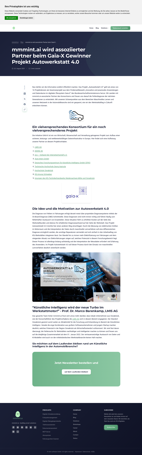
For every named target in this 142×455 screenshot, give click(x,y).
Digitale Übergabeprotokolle (52, 421)
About (75, 431)
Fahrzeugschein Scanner (51, 439)
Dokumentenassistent (50, 428)
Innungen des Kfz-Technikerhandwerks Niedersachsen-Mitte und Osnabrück (65, 178)
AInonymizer (47, 435)
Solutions (104, 28)
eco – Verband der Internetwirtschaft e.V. (51, 155)
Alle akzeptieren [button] (11, 18)
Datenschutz (86, 451)
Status (75, 438)
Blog (97, 28)
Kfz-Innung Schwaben (43, 174)
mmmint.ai (15, 42)
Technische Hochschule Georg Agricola (50, 166)
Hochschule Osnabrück (44, 170)
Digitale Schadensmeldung (51, 414)
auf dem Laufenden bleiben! (76, 372)
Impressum (78, 451)
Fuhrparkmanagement (50, 418)
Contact (75, 435)
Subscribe (111, 427)
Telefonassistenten (49, 425)
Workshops (76, 424)
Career (75, 428)
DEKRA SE (39, 151)
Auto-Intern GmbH (42, 159)
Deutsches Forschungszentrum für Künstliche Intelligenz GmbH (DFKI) (62, 163)
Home (91, 28)
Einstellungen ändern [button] (26, 18)
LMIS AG (38, 147)
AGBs (93, 451)
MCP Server (46, 432)
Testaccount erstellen (120, 28)
